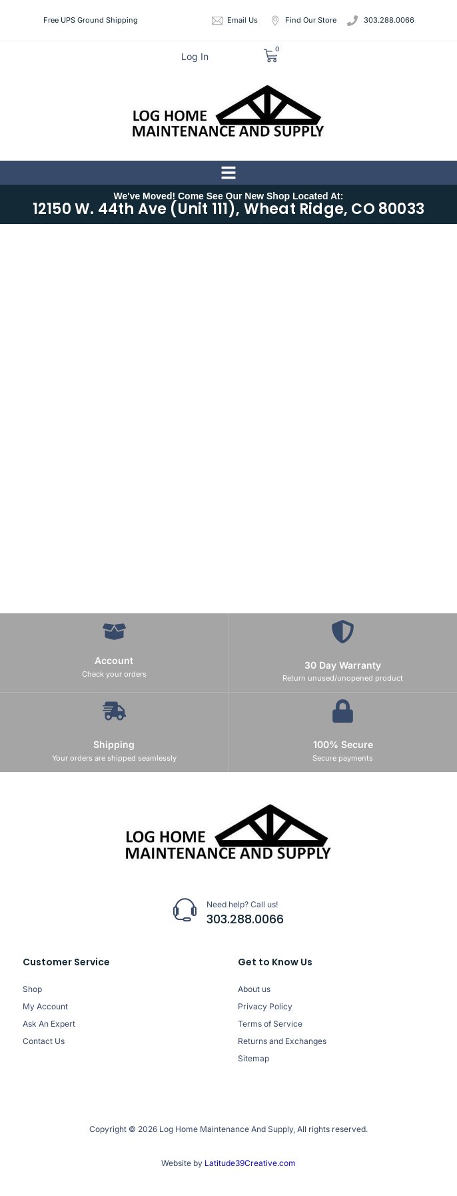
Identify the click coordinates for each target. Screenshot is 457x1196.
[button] (228, 173)
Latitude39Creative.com (249, 1163)
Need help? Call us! (242, 904)
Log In (195, 56)
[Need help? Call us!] (185, 909)
